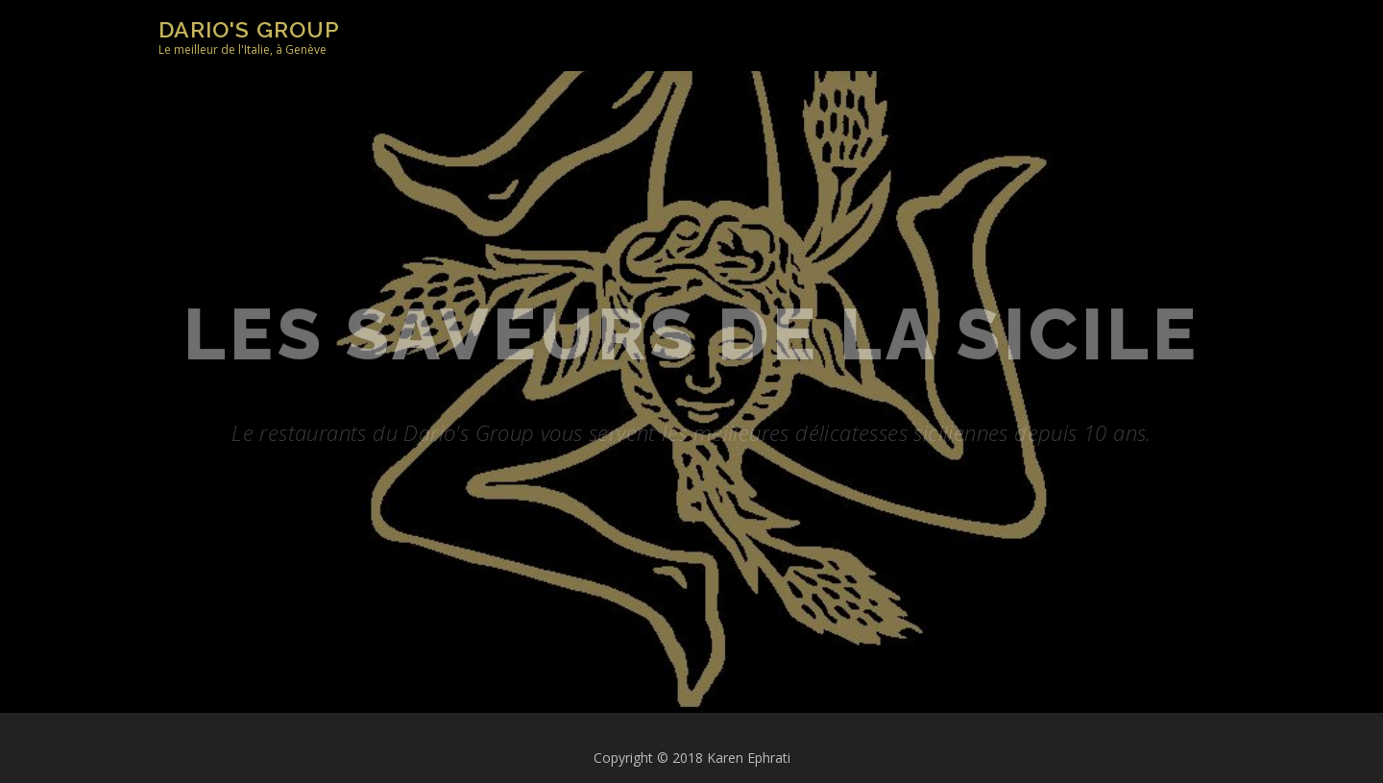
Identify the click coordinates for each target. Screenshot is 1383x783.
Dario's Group (249, 29)
